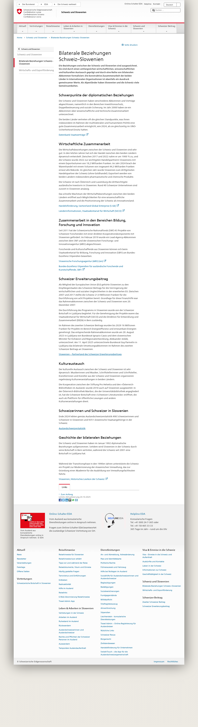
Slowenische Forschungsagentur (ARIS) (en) (82, 261)
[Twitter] (63, 546)
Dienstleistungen (96, 29)
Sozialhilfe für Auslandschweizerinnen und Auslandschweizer (119, 624)
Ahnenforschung (108, 655)
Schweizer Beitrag (166, 29)
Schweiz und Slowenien (143, 29)
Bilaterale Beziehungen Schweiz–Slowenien (161, 633)
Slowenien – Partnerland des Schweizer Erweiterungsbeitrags (90, 354)
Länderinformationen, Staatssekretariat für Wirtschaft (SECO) (92, 211)
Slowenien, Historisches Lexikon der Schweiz (83, 479)
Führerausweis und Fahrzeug (113, 614)
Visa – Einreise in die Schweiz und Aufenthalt (157, 602)
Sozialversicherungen (110, 638)
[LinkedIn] (67, 546)
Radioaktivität (65, 631)
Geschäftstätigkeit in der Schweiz (156, 621)
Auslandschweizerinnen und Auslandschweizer (71, 678)
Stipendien (105, 659)
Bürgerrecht (106, 686)
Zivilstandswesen (108, 690)
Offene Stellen (23, 618)
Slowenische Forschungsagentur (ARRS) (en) (85, 509)
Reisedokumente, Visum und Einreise (75, 614)
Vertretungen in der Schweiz (71, 660)
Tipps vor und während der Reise (73, 610)
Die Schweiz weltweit (67, 4)
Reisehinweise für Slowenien (71, 601)
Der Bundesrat (28, 4)
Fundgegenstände (109, 642)
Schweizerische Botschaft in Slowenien (34, 630)
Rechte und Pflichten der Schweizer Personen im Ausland (74, 685)
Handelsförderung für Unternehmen (117, 695)
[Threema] (70, 546)
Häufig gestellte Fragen (69, 618)
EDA (46, 4)
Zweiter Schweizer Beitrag (153, 649)
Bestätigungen (107, 634)
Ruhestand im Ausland (69, 668)
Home (19, 38)
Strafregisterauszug (109, 651)
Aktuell (22, 29)
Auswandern (64, 691)
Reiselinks (63, 640)
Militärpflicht (106, 647)
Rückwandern (65, 672)
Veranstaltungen (24, 610)
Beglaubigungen (108, 630)
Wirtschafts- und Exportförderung (157, 637)
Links (63, 487)
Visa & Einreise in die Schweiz (118, 29)
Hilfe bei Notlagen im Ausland (114, 618)
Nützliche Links (107, 677)
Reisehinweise (53, 29)
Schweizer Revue (108, 682)
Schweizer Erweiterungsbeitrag (156, 653)
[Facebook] (60, 546)
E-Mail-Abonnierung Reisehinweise (74, 644)
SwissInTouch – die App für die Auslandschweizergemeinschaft (114, 700)
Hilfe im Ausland (66, 635)
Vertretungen (36, 29)
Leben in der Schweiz (151, 613)
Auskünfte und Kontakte (153, 608)
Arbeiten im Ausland (68, 664)
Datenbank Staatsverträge (73, 134)
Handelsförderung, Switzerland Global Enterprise (88, 498)
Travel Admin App (67, 648)
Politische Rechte (108, 610)
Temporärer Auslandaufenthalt (72, 695)
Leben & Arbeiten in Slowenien (74, 29)
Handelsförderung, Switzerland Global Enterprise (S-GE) (89, 205)
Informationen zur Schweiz (154, 617)
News (19, 601)
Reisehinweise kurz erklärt (70, 606)
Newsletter (21, 606)
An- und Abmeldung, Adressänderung (117, 601)
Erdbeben (63, 627)
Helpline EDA (137, 560)
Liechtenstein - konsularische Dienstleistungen (113, 664)
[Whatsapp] (73, 546)
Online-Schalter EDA (60, 560)
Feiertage (21, 614)
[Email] (76, 546)
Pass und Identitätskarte (111, 606)
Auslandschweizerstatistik (72, 428)
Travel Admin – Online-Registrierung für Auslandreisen (118, 671)
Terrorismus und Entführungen (72, 623)
